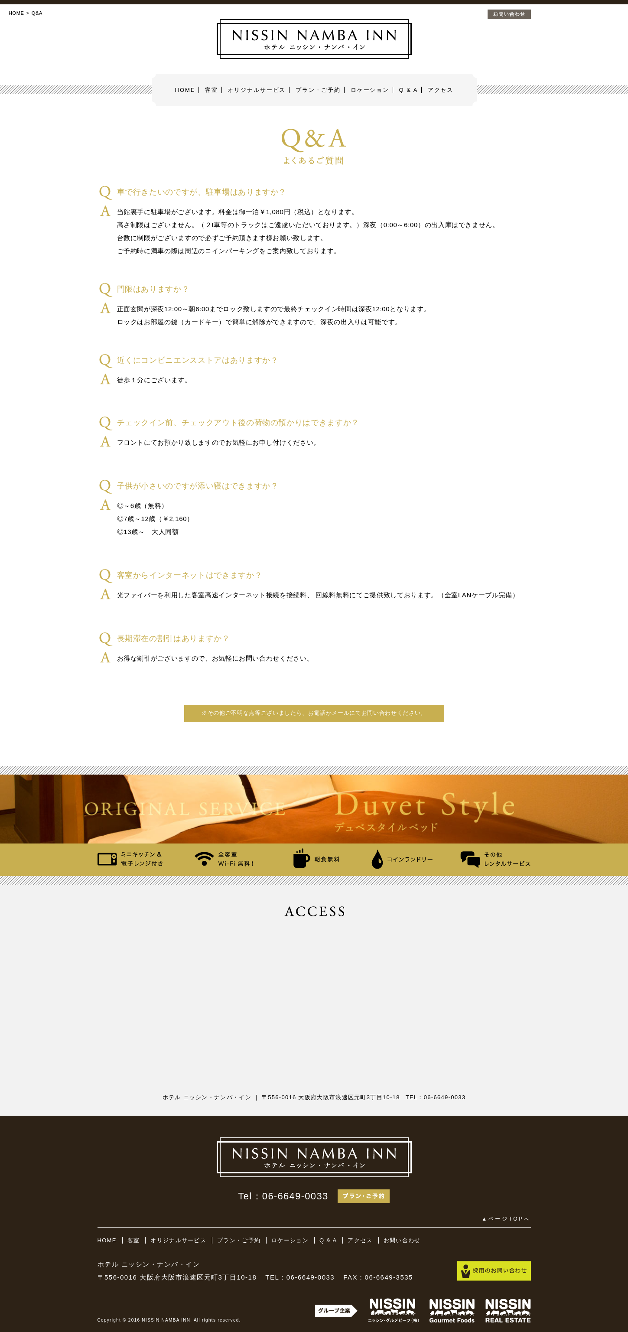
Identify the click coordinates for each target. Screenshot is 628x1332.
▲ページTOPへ (506, 1219)
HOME (16, 13)
